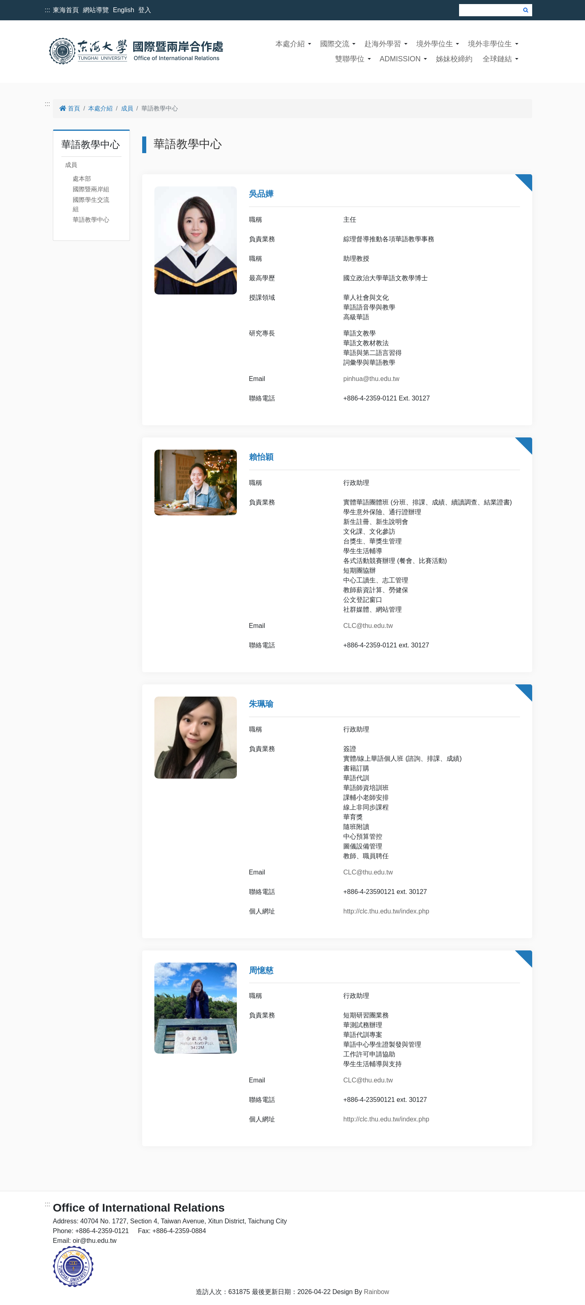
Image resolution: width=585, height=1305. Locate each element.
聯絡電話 (262, 398)
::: (47, 9)
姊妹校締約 (454, 59)
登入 (144, 9)
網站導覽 (96, 9)
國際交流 (334, 44)
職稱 (255, 219)
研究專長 (262, 333)
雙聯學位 (349, 59)
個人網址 (262, 911)
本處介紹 (290, 44)
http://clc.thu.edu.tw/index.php (386, 911)
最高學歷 (262, 278)
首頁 (69, 108)
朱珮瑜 (261, 703)
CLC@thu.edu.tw (368, 625)
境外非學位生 (490, 44)
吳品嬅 (261, 193)
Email (257, 378)
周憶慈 (261, 970)
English (123, 9)
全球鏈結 (497, 59)
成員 (127, 108)
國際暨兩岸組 (91, 189)
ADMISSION (399, 59)
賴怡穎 (261, 456)
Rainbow (376, 1291)
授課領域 (262, 297)
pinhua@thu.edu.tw (371, 378)
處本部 (82, 178)
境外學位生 (434, 44)
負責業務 (262, 239)
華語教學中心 (91, 219)
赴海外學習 (382, 44)
